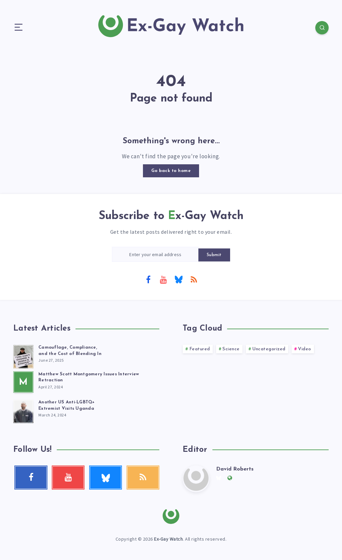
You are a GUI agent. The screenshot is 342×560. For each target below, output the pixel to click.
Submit (214, 255)
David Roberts (234, 469)
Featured (199, 349)
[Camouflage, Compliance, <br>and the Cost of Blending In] (23, 355)
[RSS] (193, 279)
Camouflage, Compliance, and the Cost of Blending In (70, 350)
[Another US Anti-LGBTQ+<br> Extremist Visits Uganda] (23, 410)
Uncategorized (269, 349)
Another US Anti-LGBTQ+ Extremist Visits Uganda (66, 405)
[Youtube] (163, 279)
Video (304, 349)
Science (231, 349)
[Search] (322, 27)
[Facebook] (148, 279)
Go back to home (171, 171)
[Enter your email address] (155, 254)
